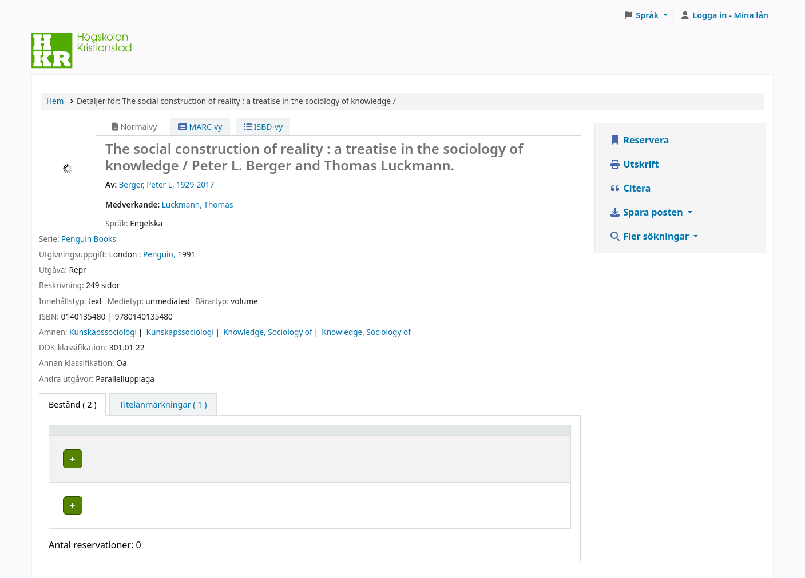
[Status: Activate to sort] (524, 435)
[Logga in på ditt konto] (724, 15)
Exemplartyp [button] (80, 435)
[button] (645, 15)
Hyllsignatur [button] (368, 435)
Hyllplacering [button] (223, 435)
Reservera (639, 140)
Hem (55, 100)
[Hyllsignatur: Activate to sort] (408, 435)
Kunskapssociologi (103, 331)
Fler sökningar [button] (650, 236)
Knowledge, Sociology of (267, 331)
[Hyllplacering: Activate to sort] (264, 435)
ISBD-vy (263, 126)
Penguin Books (88, 238)
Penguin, (159, 254)
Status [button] (496, 435)
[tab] (162, 404)
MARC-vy (200, 126)
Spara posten (647, 212)
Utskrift (634, 164)
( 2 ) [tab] (72, 404)
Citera (630, 188)
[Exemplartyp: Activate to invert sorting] (120, 435)
